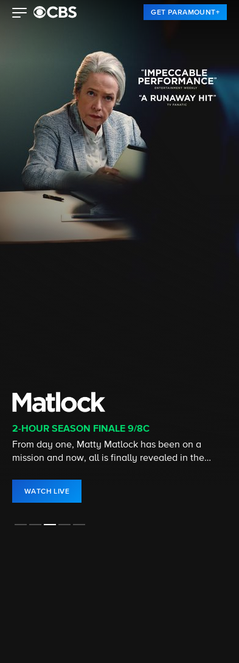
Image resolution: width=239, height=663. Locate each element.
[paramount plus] (55, 12)
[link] (185, 12)
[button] (19, 14)
